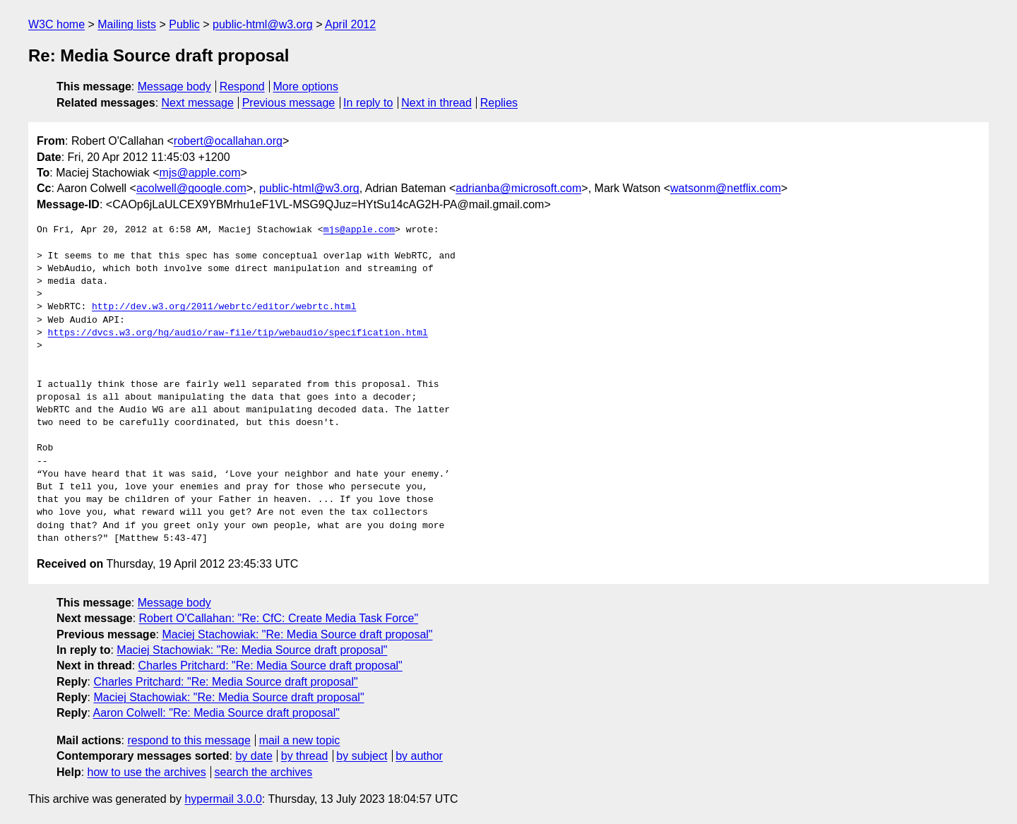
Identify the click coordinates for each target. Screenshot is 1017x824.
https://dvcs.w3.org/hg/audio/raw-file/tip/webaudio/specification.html (238, 333)
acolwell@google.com (191, 188)
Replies (499, 103)
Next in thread (436, 103)
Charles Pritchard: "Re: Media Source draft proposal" (270, 665)
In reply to (368, 103)
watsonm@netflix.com (725, 188)
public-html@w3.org (263, 24)
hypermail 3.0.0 (222, 799)
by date (253, 756)
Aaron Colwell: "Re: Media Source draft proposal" (216, 713)
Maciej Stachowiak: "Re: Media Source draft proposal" (297, 634)
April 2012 (350, 24)
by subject (361, 756)
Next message (198, 103)
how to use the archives (147, 772)
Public (184, 24)
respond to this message (188, 740)
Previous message (288, 103)
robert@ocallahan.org (228, 141)
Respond (242, 86)
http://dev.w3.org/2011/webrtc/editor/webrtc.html (224, 307)
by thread (304, 756)
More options (306, 86)
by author (419, 756)
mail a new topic (299, 740)
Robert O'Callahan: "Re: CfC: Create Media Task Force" (279, 618)
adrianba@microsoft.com (518, 188)
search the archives (264, 772)
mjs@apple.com (200, 173)
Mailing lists (126, 24)
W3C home (56, 24)
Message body (174, 86)
